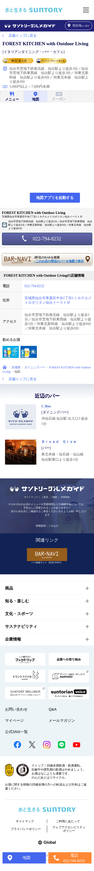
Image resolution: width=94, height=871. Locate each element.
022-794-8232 (47, 238)
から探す (79, 25)
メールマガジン (62, 720)
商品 (9, 588)
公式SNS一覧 (16, 732)
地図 (27, 858)
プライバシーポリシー (26, 829)
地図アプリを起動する (55, 198)
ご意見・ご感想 (49, 497)
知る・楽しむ (17, 601)
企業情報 (13, 639)
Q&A (53, 709)
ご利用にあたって (68, 821)
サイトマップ (31, 497)
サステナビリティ (21, 626)
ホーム (5, 367)
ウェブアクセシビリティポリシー (68, 829)
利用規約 (65, 497)
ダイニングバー (34, 367)
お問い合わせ (16, 709)
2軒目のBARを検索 (59, 259)
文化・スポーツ (19, 614)
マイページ (14, 720)
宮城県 (16, 367)
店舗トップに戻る (23, 35)
